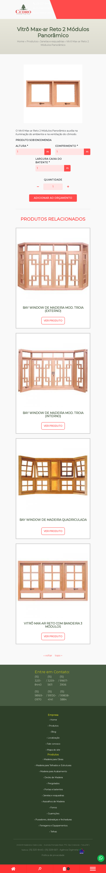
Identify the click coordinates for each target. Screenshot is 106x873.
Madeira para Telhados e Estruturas (53, 765)
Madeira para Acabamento (53, 771)
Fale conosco (53, 743)
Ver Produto (53, 320)
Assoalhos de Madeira (54, 801)
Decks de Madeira (54, 777)
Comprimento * (72, 150)
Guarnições (53, 813)
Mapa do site (53, 750)
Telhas (54, 831)
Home (20, 41)
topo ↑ (59, 655)
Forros (53, 807)
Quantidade (53, 179)
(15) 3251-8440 (41, 3)
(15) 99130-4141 (52, 695)
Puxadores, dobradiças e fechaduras (53, 819)
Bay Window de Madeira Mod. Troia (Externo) (53, 309)
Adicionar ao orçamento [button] (53, 198)
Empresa (53, 715)
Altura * (33, 150)
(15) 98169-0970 (39, 695)
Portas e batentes (53, 789)
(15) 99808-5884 (42, 13)
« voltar (48, 655)
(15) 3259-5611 (51, 680)
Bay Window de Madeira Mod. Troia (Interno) (53, 414)
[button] (38, 187)
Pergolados (53, 783)
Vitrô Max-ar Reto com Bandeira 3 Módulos (53, 625)
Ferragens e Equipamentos (53, 825)
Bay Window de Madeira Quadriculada (53, 520)
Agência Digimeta (69, 849)
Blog (53, 731)
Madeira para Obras (53, 759)
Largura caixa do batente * (53, 164)
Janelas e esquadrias (52, 41)
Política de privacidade (53, 855)
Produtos (32, 41)
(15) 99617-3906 (42, 8)
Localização (54, 737)
